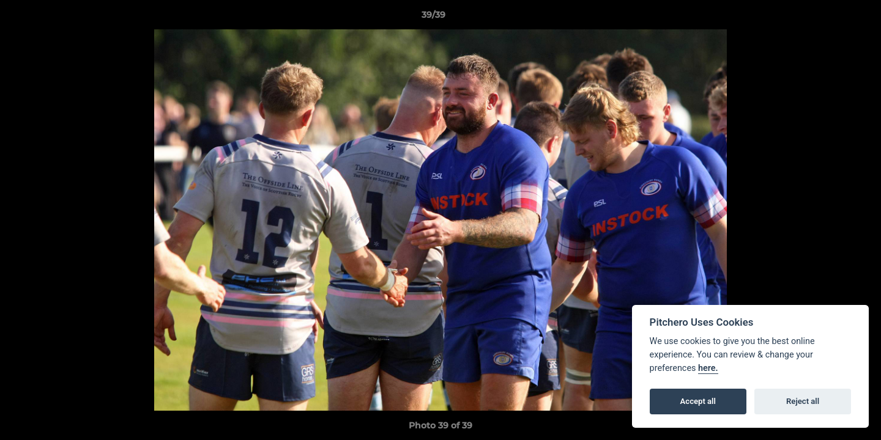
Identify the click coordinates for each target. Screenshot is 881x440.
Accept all (698, 401)
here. (708, 368)
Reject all (802, 401)
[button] (829, 17)
